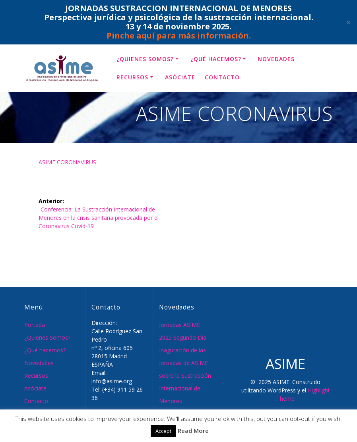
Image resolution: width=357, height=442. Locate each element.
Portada (34, 325)
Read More (193, 430)
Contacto (222, 77)
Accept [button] (163, 430)
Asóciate (180, 77)
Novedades (276, 59)
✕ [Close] (348, 22)
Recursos (132, 77)
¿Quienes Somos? (145, 59)
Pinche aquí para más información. (179, 35)
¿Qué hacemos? (215, 59)
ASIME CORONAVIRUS (67, 162)
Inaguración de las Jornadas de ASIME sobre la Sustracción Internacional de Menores (185, 375)
